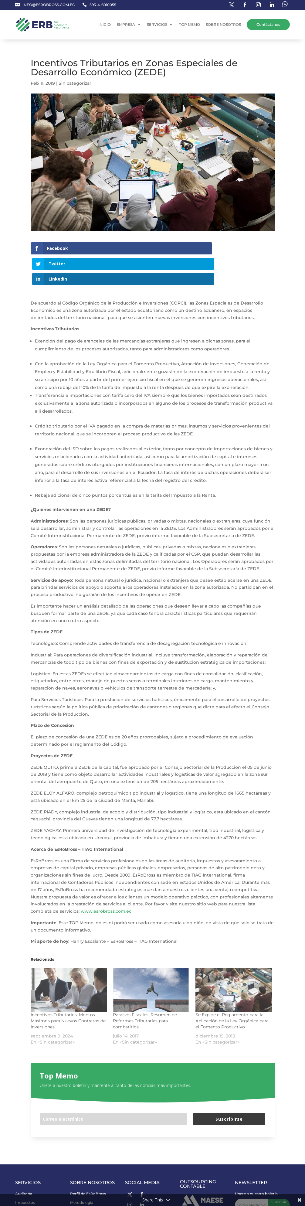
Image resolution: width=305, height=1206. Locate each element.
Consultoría (25, 1180)
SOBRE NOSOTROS (223, 24)
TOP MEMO (189, 24)
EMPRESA (126, 24)
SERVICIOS (157, 24)
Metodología (81, 1171)
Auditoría (23, 1163)
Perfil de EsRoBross (88, 1163)
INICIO (104, 24)
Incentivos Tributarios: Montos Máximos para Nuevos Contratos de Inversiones (68, 990)
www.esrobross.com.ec (106, 880)
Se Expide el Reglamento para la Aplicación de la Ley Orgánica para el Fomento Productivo (232, 990)
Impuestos (25, 1171)
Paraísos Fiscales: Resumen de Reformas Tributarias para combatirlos (145, 990)
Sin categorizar (75, 83)
